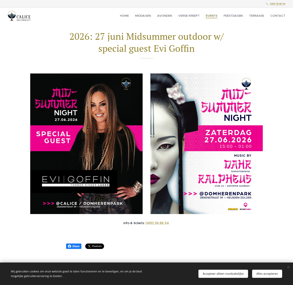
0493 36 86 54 (277, 3)
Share (73, 246)
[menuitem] (128, 16)
